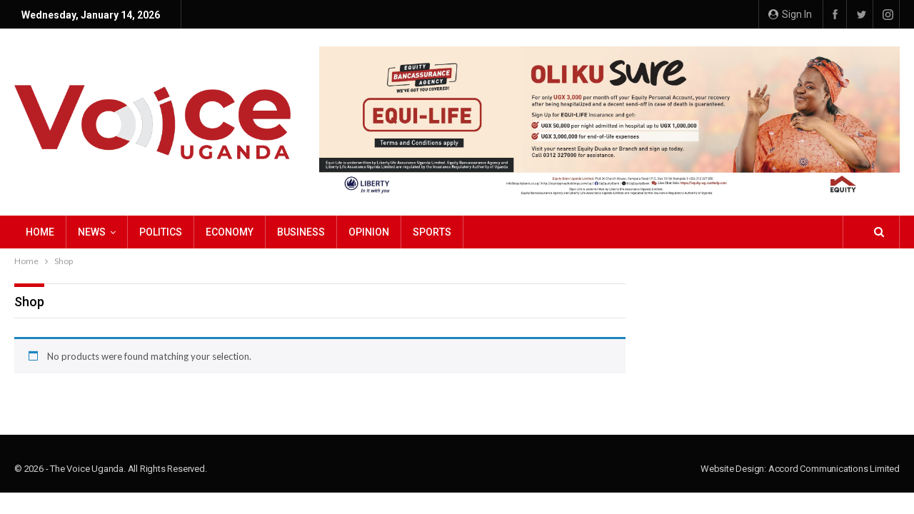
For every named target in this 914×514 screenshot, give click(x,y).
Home (40, 232)
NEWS (92, 232)
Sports (432, 232)
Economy (229, 232)
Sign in (790, 14)
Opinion (368, 232)
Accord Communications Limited (834, 468)
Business (301, 232)
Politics (160, 232)
